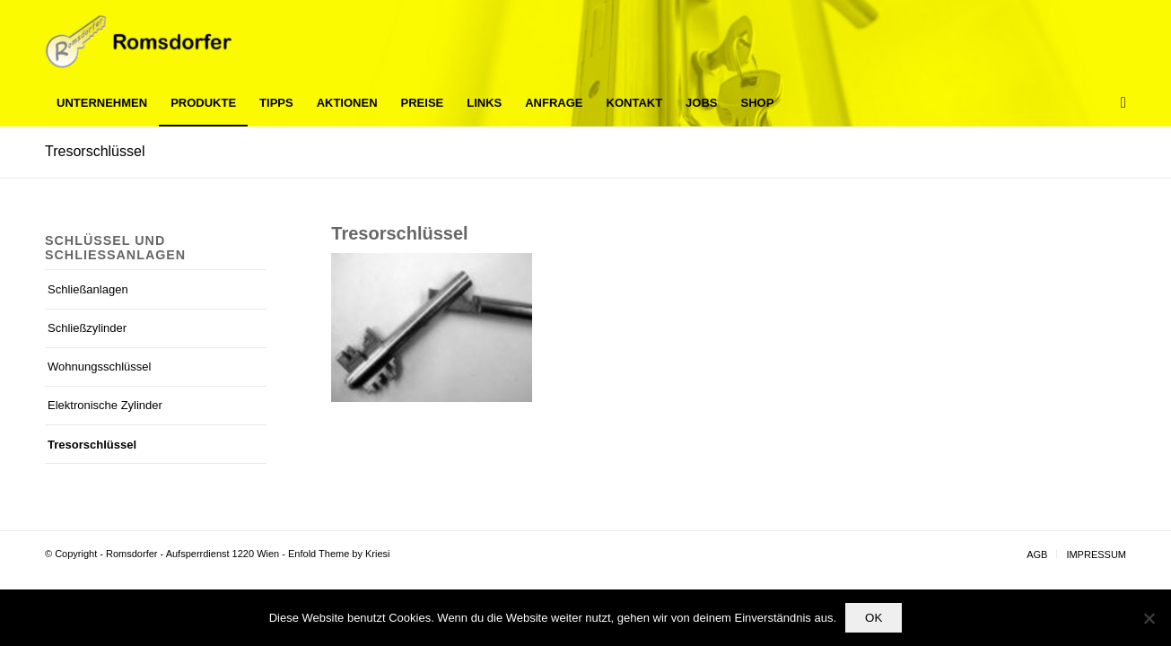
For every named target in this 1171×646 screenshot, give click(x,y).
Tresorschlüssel (94, 151)
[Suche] (1117, 103)
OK (873, 617)
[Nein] (1149, 618)
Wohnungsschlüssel (99, 366)
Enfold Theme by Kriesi (339, 553)
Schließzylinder (87, 328)
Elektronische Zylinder (105, 405)
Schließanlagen (88, 289)
